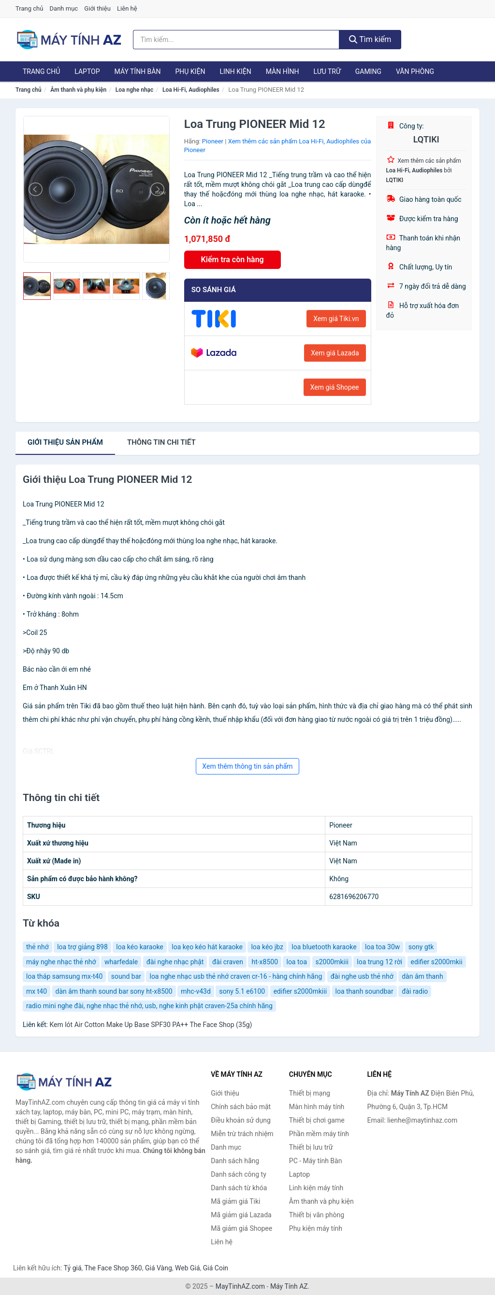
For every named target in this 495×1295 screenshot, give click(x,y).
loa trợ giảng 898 (82, 947)
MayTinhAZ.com (240, 1286)
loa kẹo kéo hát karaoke (207, 947)
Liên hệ (127, 8)
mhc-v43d (196, 991)
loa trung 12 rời (379, 962)
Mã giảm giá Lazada (241, 1215)
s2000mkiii (332, 962)
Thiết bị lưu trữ (311, 1147)
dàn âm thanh (422, 976)
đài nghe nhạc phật (175, 962)
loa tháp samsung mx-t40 (64, 976)
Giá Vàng (158, 1268)
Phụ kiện (190, 71)
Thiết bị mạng (309, 1093)
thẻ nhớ (37, 947)
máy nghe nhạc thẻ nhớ (61, 962)
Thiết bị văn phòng (316, 1215)
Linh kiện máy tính (316, 1188)
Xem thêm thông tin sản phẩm (247, 766)
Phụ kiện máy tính (315, 1228)
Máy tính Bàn (138, 71)
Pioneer (212, 141)
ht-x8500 (264, 962)
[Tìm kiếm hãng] (236, 39)
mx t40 (36, 991)
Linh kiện (235, 71)
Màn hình (282, 71)
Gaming (368, 71)
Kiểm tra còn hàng (232, 259)
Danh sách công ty (238, 1174)
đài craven (227, 962)
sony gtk (421, 947)
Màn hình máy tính (317, 1107)
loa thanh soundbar (364, 991)
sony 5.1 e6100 (242, 991)
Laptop (87, 71)
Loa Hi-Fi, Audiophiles (190, 89)
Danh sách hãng (235, 1161)
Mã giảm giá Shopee (241, 1228)
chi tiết (161, 442)
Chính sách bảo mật (241, 1107)
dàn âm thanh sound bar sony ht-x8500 (114, 991)
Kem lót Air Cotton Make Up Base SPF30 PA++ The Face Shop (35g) (150, 1024)
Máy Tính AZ (289, 1286)
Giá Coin (215, 1268)
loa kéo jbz (267, 947)
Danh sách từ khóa (239, 1188)
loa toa (296, 962)
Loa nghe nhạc (134, 89)
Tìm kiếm (370, 39)
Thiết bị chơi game (317, 1120)
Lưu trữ (326, 71)
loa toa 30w (382, 947)
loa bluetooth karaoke (323, 947)
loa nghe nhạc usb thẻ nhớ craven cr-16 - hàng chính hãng (235, 976)
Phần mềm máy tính (319, 1134)
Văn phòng (415, 71)
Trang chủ (29, 8)
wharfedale (121, 962)
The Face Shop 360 (113, 1268)
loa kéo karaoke (139, 947)
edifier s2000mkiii (300, 991)
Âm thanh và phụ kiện (78, 89)
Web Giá (187, 1268)
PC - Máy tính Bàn (315, 1161)
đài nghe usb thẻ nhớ (362, 976)
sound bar (126, 976)
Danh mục (64, 8)
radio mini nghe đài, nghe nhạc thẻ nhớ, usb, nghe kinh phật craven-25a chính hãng (149, 1006)
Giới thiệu (97, 8)
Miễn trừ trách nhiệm (242, 1134)
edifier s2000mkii (437, 962)
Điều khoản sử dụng (241, 1120)
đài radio (415, 991)
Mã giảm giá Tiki (235, 1201)
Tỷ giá (73, 1268)
